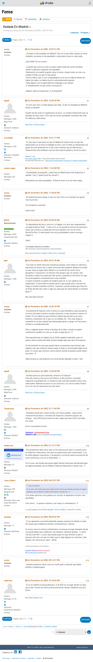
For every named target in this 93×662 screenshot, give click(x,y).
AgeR (6, 100)
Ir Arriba (7, 619)
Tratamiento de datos (18, 658)
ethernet (8, 580)
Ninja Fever (29, 124)
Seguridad (30, 658)
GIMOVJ (63, 509)
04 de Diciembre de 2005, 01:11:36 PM (42, 408)
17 (28, 40)
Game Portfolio (34, 253)
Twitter (50, 253)
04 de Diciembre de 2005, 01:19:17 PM (42, 445)
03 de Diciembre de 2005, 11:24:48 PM (42, 168)
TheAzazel (9, 408)
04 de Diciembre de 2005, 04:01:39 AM (42, 260)
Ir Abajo (7, 40)
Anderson (8, 445)
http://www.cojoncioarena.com (35, 553)
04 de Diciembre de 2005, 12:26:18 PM (42, 306)
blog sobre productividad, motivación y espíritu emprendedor (66, 161)
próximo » (85, 33)
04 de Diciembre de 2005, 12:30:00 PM (42, 371)
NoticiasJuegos (39, 124)
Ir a (52, 632)
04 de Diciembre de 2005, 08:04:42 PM (42, 517)
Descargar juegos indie (33, 158)
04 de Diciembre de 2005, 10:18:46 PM (42, 580)
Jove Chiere (9, 480)
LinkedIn (44, 253)
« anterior (74, 33)
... (26, 40)
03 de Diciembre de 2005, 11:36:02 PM (42, 193)
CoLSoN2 (8, 138)
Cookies (38, 658)
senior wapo (9, 168)
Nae (6, 260)
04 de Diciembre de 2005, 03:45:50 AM (42, 220)
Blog (26, 253)
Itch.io (56, 253)
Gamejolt (62, 253)
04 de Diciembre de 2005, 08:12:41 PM (42, 560)
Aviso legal (6, 658)
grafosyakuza (33, 509)
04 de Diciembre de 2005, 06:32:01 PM (42, 480)
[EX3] (6, 220)
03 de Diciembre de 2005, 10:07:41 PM (42, 49)
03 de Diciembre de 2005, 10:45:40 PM (42, 100)
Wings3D (50, 509)
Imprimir (85, 41)
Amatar (7, 517)
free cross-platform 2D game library (43, 434)
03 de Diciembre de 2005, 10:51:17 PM (42, 138)
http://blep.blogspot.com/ (34, 597)
